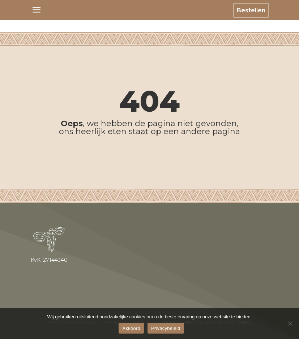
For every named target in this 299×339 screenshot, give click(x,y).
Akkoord (131, 328)
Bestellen (251, 10)
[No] (290, 323)
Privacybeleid (165, 328)
